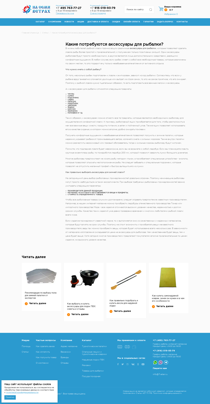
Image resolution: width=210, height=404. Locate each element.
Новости (69, 22)
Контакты (182, 22)
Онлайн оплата (131, 22)
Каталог (40, 22)
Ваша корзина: (172, 7)
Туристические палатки (94, 346)
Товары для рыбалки (93, 371)
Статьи (25, 352)
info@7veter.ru (160, 374)
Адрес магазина (69, 346)
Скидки (116, 22)
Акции (80, 22)
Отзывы (65, 363)
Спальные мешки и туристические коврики (94, 353)
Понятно (10, 397)
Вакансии (66, 352)
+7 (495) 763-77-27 (164, 340)
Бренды (65, 357)
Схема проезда (98, 13)
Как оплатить (43, 352)
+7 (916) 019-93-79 (164, 351)
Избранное (171, 14)
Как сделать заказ (45, 346)
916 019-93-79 (102, 8)
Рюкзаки (86, 365)
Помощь (26, 346)
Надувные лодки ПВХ (93, 360)
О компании (54, 22)
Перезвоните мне (65, 13)
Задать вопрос (165, 22)
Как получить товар (46, 357)
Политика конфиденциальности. (167, 393)
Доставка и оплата (98, 22)
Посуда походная (91, 376)
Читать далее (35, 303)
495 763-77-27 (68, 8)
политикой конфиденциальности (22, 392)
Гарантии (148, 22)
